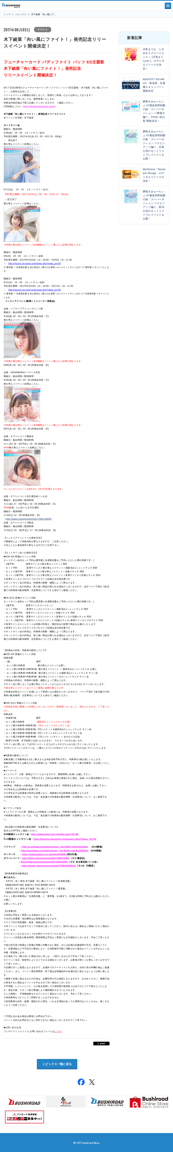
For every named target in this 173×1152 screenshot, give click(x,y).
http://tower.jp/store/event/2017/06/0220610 (49, 865)
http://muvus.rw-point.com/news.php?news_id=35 (34, 290)
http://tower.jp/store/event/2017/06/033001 (44, 862)
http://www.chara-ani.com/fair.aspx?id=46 (54, 834)
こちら (58, 1031)
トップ (7, 14)
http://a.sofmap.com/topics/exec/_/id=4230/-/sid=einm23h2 (55, 847)
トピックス (21, 14)
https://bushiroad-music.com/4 (39, 106)
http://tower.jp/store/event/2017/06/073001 (45, 858)
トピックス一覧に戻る (57, 1064)
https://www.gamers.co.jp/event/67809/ (44, 854)
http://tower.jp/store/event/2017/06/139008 (28, 519)
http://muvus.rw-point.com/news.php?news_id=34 (34, 263)
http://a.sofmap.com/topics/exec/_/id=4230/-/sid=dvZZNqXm (55, 850)
